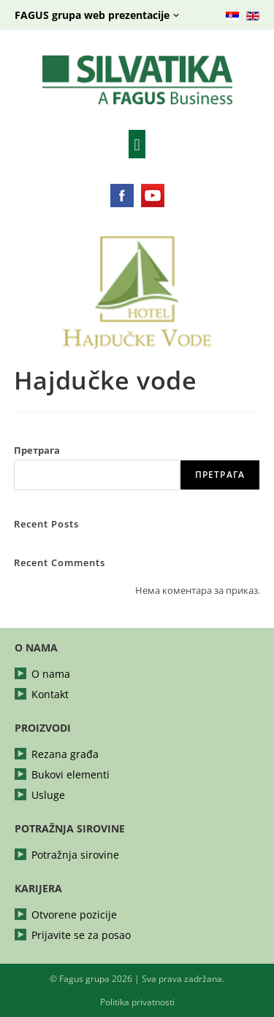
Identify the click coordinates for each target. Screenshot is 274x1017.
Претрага (37, 450)
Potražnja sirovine (75, 855)
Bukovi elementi (70, 774)
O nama (50, 674)
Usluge (48, 795)
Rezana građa (65, 754)
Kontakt (50, 694)
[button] (137, 144)
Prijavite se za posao (81, 935)
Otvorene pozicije (74, 914)
